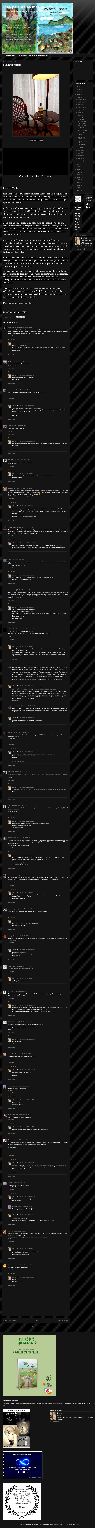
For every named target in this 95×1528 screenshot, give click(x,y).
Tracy (9, 361)
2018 (78, 172)
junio (79, 115)
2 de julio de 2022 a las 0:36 (23, 966)
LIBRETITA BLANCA (81, 137)
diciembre (81, 99)
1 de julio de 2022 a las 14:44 (22, 771)
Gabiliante (11, 771)
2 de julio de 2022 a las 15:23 (24, 1021)
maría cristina (12, 527)
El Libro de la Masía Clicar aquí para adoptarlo (33, 55)
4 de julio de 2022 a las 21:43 (24, 1265)
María (9, 1140)
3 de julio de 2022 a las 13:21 (27, 717)
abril (79, 153)
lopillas (10, 1182)
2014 (78, 182)
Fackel (10, 991)
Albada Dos (11, 1054)
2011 (78, 190)
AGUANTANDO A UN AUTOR (83, 122)
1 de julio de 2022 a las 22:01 (27, 892)
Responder (11, 336)
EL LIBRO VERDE (81, 118)
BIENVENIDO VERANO (82, 126)
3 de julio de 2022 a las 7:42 (27, 1162)
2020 (78, 167)
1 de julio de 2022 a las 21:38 (24, 909)
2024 (78, 92)
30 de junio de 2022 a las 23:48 (23, 327)
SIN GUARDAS (82, 130)
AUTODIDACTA (10, 55)
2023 (78, 94)
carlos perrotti (12, 875)
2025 (78, 89)
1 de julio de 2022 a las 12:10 (24, 488)
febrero (80, 158)
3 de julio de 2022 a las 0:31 (24, 1114)
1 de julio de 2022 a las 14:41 (27, 646)
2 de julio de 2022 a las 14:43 (27, 685)
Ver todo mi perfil (80, 249)
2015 (78, 180)
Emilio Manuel (12, 425)
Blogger (76, 1524)
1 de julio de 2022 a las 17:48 (27, 821)
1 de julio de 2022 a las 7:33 (27, 405)
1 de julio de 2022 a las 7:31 (27, 375)
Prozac (10, 390)
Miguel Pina (11, 837)
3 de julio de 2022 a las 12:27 (27, 1214)
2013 (78, 185)
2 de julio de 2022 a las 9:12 (20, 991)
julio (79, 112)
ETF (9, 805)
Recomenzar (11, 966)
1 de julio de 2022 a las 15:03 (27, 751)
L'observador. (12, 1265)
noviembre (81, 102)
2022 (78, 97)
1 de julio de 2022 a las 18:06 (23, 837)
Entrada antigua (63, 1320)
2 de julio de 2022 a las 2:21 (27, 978)
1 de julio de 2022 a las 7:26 (20, 390)
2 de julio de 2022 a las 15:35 (27, 1039)
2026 (78, 86)
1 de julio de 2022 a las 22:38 (27, 949)
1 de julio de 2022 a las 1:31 (19, 361)
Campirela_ (11, 327)
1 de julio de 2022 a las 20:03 (25, 875)
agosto (80, 110)
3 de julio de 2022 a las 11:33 (25, 1206)
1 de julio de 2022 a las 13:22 (20, 559)
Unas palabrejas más (21, 7)
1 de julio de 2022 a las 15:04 (27, 787)
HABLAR (80, 147)
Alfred (14, 343)
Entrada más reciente (10, 1320)
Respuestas (13, 339)
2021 (78, 164)
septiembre (81, 107)
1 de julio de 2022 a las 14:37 (27, 543)
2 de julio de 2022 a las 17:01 (23, 1054)
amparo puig (11, 909)
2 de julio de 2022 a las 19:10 (27, 1069)
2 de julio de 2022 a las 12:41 (29, 665)
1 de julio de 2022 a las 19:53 (27, 855)
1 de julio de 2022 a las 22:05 (27, 441)
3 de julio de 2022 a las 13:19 (29, 706)
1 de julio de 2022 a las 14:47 (27, 607)
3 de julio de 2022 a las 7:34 (27, 1100)
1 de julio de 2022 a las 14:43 (27, 575)
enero (80, 161)
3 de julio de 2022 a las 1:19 (19, 1140)
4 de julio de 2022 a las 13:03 (27, 1248)
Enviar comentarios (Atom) (39, 1327)
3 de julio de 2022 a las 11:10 (27, 1196)
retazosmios (11, 488)
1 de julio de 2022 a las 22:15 (21, 936)
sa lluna (10, 732)
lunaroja (10, 936)
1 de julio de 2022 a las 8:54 (24, 425)
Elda (9, 1231)
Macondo (10, 459)
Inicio (37, 1320)
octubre (80, 104)
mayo (80, 150)
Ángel (9, 559)
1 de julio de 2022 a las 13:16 (24, 527)
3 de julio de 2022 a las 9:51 (20, 1182)
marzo (80, 155)
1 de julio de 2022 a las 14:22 (27, 505)
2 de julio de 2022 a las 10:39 (27, 1005)
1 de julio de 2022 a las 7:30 (27, 343)
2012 (78, 188)
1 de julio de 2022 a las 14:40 (21, 732)
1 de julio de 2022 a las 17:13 (19, 805)
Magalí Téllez (11, 1114)
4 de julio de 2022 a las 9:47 (18, 1231)
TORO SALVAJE (12, 629)
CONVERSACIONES (82, 133)
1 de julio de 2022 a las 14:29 (26, 629)
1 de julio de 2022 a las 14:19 (27, 473)
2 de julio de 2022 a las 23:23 (21, 1086)
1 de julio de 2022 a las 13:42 (22, 590)
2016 (78, 177)
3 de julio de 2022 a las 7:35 (27, 1127)
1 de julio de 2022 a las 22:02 (27, 921)
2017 (78, 175)
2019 (78, 169)
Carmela (10, 1086)
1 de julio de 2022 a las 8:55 (21, 459)
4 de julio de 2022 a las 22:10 (27, 1277)
